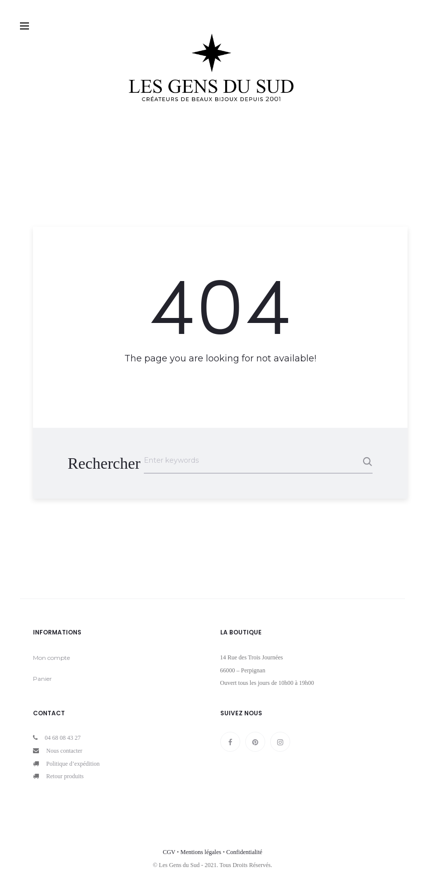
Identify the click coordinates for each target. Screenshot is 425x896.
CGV (169, 852)
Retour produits (65, 776)
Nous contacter (64, 750)
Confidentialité (244, 852)
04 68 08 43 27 (63, 737)
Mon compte (51, 657)
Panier (42, 678)
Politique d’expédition (73, 763)
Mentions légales (200, 852)
